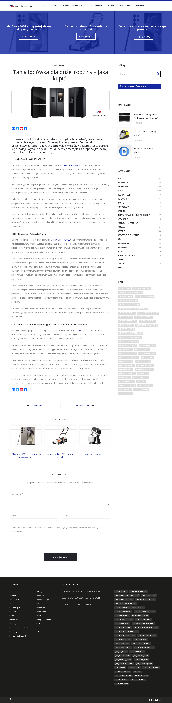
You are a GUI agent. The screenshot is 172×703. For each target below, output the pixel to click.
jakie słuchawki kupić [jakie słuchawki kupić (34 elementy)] (126, 313)
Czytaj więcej (28, 36)
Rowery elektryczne (128, 235)
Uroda (121, 263)
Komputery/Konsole (74, 5)
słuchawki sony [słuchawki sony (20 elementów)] (125, 389)
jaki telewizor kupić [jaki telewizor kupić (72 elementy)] (147, 353)
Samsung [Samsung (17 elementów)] (140, 381)
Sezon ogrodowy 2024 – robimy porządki (81, 598)
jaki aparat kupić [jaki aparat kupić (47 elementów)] (125, 297)
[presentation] (31, 542)
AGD (43, 5)
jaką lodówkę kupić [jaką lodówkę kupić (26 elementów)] (126, 365)
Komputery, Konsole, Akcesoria (134, 215)
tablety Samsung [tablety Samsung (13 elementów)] (141, 389)
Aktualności (124, 186)
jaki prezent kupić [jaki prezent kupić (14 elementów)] (125, 325)
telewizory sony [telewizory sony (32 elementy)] (125, 393)
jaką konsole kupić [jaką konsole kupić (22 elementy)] (143, 361)
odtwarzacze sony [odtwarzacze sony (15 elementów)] (140, 377)
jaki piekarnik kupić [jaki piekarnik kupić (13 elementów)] (147, 321)
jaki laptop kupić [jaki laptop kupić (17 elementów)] (125, 317)
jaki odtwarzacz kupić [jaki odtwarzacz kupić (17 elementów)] (127, 321)
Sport (121, 251)
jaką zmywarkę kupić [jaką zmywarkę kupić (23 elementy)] (126, 373)
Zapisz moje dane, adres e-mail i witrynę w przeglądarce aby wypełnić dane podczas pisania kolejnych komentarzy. (55, 529)
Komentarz (17, 494)
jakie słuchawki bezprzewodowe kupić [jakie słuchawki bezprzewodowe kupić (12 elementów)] (133, 309)
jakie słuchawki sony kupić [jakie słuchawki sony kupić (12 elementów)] (148, 313)
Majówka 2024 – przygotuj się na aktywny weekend (84, 591)
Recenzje (122, 231)
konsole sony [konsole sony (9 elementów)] (124, 377)
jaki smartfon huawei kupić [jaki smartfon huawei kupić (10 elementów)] (146, 325)
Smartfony (96, 5)
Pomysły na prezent (128, 223)
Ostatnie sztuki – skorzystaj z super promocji (83, 604)
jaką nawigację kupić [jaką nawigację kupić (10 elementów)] (145, 365)
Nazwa (15, 515)
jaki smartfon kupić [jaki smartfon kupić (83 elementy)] (126, 329)
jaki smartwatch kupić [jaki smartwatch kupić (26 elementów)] (127, 345)
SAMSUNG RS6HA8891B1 (70, 165)
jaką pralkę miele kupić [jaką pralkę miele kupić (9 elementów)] (144, 369)
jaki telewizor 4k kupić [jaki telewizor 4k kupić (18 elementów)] (127, 353)
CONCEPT (81, 330)
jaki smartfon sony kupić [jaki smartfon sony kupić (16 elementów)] (128, 341)
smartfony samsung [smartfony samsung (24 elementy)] (127, 385)
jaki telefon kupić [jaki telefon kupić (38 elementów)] (141, 349)
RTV (119, 239)
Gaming (121, 211)
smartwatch (124, 247)
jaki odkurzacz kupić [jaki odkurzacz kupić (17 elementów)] (143, 317)
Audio (54, 5)
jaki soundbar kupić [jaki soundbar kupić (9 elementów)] (147, 345)
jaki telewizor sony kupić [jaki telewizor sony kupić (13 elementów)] (128, 357)
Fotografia (123, 207)
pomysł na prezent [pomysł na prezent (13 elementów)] (126, 381)
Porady (140, 5)
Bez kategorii (125, 195)
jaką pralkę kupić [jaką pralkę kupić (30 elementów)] (125, 369)
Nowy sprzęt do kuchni (94, 454)
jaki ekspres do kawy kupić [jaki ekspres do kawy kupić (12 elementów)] (129, 305)
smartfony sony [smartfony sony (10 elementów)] (145, 385)
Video (111, 5)
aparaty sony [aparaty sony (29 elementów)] (124, 289)
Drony (121, 203)
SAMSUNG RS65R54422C (60, 239)
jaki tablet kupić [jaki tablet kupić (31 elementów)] (125, 349)
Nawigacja (123, 219)
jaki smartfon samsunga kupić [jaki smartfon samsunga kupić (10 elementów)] (130, 333)
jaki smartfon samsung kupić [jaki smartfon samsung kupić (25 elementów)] (130, 337)
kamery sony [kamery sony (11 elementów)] (143, 373)
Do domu (122, 199)
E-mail (65, 515)
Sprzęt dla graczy (127, 255)
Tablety (122, 259)
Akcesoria (125, 5)
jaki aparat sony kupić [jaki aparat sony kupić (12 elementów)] (144, 297)
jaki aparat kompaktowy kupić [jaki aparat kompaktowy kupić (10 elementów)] (130, 293)
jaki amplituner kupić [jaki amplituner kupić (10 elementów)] (142, 289)
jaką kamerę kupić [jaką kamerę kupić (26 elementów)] (125, 361)
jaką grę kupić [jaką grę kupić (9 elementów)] (147, 357)
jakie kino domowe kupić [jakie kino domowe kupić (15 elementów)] (128, 301)
